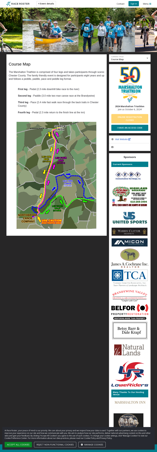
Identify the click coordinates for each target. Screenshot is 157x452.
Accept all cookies (18, 444)
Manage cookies (92, 444)
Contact (120, 3)
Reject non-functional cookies (55, 444)
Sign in (133, 3)
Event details (46, 3)
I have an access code (129, 127)
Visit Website (122, 139)
